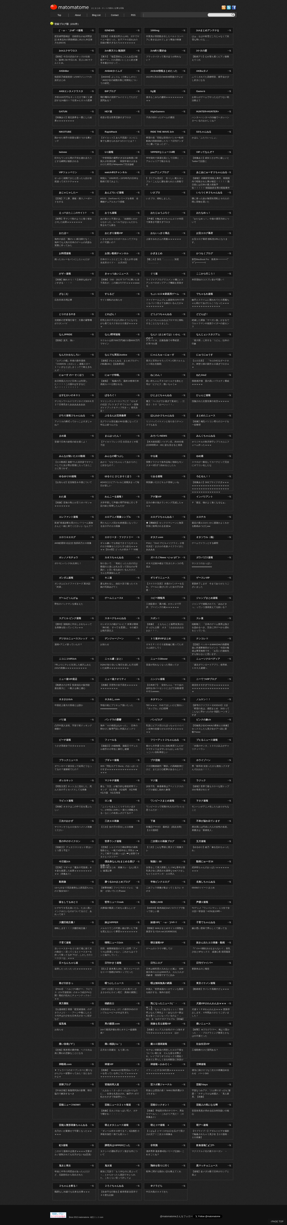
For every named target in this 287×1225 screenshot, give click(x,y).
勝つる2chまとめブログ (117, 881)
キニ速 (108, 577)
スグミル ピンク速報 (70, 618)
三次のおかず (66, 821)
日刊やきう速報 (113, 962)
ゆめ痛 (199, 456)
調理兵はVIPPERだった (117, 1145)
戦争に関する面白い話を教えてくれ (163, 1171)
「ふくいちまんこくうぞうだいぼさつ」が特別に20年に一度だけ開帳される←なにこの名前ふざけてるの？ (119, 809)
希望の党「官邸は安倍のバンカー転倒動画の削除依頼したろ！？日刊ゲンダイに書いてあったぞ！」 (164, 140)
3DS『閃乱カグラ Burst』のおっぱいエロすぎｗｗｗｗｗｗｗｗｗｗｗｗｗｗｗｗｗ (119, 769)
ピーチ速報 (65, 740)
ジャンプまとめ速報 (207, 598)
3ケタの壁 (201, 50)
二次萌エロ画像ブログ (162, 841)
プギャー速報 (112, 760)
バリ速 (62, 719)
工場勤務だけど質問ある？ (205, 1050)
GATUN (63, 111)
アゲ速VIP (155, 496)
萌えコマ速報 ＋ (159, 1125)
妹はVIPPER (111, 922)
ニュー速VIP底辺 (68, 679)
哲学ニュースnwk (114, 902)
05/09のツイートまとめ (203, 887)
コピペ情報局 (157, 598)
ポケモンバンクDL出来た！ (68, 563)
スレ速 (199, 618)
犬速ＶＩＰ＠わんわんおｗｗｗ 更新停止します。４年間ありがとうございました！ (211, 1012)
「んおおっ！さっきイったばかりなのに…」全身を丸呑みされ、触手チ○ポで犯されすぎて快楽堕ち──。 (119, 1093)
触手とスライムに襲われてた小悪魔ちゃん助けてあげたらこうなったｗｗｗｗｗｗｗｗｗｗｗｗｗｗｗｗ (210, 303)
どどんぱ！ (202, 314)
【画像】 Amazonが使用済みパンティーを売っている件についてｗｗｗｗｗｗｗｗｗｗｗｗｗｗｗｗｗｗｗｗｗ (119, 1073)
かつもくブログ (204, 253)
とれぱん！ (111, 314)
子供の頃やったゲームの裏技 (160, 117)
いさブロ (155, 192)
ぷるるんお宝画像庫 (115, 415)
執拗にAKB (156, 902)
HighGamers (157, 111)
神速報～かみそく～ (161, 1064)
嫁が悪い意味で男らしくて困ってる (209, 928)
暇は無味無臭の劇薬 (161, 983)
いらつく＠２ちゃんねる (209, 192)
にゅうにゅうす (204, 354)
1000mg (154, 30)
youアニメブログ (159, 172)
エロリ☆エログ (67, 537)
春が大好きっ (66, 983)
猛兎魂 (62, 1023)
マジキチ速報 (112, 780)
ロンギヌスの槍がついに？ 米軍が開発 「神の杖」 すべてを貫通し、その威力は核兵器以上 (119, 627)
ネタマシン (156, 699)
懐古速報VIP (157, 942)
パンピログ (156, 719)
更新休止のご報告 (200, 969)
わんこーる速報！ (114, 496)
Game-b (200, 91)
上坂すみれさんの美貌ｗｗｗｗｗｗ (163, 239)
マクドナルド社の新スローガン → (210, 1151)
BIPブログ (110, 91)
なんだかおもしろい (69, 354)
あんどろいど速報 (114, 192)
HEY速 (108, 111)
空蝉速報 (201, 1064)
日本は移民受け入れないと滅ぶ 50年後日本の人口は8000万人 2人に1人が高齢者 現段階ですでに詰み (165, 972)
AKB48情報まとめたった (163, 71)
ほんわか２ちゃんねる (162, 415)
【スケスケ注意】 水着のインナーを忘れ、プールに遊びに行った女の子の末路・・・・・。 (165, 586)
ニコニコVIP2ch (67, 658)
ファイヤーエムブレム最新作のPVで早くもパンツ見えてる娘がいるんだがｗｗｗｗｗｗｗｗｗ (165, 303)
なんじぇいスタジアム (208, 334)
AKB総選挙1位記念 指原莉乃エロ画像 (73, 543)
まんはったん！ (113, 435)
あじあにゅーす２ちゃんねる (211, 172)
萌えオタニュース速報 (116, 1125)
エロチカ (201, 517)
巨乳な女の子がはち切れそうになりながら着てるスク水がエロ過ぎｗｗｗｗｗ (119, 323)
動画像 (62, 881)
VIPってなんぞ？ (205, 152)
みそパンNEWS (158, 435)
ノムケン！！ (203, 699)
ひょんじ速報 (203, 395)
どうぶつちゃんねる (161, 314)
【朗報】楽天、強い (64, 340)
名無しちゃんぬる (205, 881)
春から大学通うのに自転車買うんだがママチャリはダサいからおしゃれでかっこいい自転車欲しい (164, 749)
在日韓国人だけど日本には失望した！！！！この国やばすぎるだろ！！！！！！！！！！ (71, 384)
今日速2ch (64, 861)
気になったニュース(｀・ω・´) (161, 1005)
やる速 (154, 456)
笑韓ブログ (65, 1084)
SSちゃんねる (203, 131)
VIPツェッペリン (68, 172)
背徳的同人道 (112, 1084)
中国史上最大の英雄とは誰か (69, 705)
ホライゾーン (203, 760)
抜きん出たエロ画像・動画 (210, 942)
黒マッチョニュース (207, 1165)
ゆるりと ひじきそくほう (118, 476)
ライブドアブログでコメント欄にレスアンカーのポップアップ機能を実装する (164, 282)
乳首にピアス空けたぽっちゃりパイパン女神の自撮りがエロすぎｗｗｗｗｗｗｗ (164, 728)
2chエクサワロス (68, 50)
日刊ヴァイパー (204, 962)
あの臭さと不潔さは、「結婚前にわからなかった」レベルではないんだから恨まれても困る (119, 221)
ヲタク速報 (202, 800)
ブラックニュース (68, 760)
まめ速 (62, 435)
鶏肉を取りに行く (159, 1165)
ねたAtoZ (201, 375)
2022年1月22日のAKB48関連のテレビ (164, 77)
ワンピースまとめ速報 (162, 800)
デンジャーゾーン (114, 638)
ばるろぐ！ (111, 395)
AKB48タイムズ (113, 71)
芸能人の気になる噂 (207, 1104)
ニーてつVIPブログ (206, 679)
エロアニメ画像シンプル (118, 517)
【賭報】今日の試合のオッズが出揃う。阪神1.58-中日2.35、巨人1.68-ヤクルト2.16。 (74, 59)
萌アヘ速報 (202, 1125)
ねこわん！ (156, 375)
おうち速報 (111, 212)
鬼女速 (108, 1165)
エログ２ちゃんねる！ (162, 517)
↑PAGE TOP (277, 1221)
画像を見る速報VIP (160, 1023)
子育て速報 (65, 942)
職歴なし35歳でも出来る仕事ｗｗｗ (72, 1191)
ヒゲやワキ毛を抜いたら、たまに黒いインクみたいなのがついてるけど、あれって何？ (73, 911)
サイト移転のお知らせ (111, 300)
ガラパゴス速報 (204, 557)
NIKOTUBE (65, 131)
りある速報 (156, 476)
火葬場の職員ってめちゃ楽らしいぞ (117, 908)
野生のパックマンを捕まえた (69, 604)
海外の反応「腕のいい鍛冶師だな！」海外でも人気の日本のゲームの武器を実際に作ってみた (73, 242)
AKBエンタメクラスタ (71, 91)
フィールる (111, 740)
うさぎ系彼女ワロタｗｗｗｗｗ (70, 746)
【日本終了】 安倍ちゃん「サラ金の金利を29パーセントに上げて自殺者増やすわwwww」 (165, 688)
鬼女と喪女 (65, 1165)
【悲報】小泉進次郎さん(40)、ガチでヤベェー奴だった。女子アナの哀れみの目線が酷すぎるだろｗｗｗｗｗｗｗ (119, 39)
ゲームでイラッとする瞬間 (205, 543)
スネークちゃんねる (115, 618)
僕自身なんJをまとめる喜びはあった (117, 863)
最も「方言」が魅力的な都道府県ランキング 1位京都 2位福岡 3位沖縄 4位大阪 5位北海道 (119, 789)
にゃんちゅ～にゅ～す (162, 354)
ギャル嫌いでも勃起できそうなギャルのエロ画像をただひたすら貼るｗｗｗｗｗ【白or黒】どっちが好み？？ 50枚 (119, 546)
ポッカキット (66, 780)
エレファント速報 (68, 517)
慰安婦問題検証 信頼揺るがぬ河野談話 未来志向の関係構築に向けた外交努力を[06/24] (73, 39)
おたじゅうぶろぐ (159, 212)
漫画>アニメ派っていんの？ (68, 644)
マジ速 (154, 780)
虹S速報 (63, 1145)
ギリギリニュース (159, 577)
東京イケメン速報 (205, 983)
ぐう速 (154, 273)
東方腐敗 (63, 1003)
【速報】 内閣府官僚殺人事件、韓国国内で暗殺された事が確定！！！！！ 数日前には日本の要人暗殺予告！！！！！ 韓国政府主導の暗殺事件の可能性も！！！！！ (211, 184)
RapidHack (111, 131)
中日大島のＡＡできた (157, 1191)
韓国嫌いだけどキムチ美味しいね (162, 482)
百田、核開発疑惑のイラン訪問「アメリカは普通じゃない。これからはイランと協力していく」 (119, 951)
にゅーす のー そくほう (71, 375)
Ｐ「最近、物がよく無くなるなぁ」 (209, 502)
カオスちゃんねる (114, 557)
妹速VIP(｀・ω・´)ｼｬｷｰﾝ (163, 922)
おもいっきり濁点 (159, 233)
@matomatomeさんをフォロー (176, 1216)
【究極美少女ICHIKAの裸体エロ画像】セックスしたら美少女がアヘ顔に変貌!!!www (211, 728)
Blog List (96, 15)
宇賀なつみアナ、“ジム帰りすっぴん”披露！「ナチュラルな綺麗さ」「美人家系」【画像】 (211, 1093)
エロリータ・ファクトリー (119, 537)
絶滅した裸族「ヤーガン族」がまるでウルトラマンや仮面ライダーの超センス (210, 323)
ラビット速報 (66, 800)
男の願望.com (112, 1023)
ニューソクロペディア (208, 658)
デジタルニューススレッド (73, 638)
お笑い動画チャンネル (116, 253)
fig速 (153, 91)
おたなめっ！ (203, 212)
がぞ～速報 (65, 273)
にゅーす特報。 (113, 375)
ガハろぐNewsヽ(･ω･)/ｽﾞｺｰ (165, 557)
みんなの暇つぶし (114, 456)
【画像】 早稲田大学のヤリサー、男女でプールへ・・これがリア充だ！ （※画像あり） (165, 1113)
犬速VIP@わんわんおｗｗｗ (211, 1003)
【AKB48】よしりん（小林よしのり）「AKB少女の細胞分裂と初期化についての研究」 (119, 80)
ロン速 (108, 800)
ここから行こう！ (205, 273)
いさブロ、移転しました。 (159, 198)
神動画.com (65, 1064)
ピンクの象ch (203, 719)
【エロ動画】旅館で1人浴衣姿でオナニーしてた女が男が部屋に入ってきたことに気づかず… (74, 465)
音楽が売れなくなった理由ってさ (162, 664)
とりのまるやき (67, 314)
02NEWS (109, 30)
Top (59, 15)
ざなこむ (63, 294)
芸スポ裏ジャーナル (161, 1084)
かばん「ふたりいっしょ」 (205, 137)
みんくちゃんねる (205, 435)
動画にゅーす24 (204, 861)
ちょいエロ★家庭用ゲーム (164, 294)
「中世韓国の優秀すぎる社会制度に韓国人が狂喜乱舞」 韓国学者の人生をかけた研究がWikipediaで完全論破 (119, 161)
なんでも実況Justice (116, 354)
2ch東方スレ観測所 (115, 50)
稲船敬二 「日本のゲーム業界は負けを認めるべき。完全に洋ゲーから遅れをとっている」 (210, 627)
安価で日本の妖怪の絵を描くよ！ (71, 441)
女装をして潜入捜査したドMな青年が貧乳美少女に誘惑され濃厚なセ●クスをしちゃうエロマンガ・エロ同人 (165, 870)
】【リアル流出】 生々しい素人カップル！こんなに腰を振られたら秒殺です (164, 181)
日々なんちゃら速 (68, 962)
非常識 (154, 1145)
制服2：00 (156, 861)
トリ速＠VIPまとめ (160, 638)
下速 (152, 821)
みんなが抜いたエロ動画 (72, 456)
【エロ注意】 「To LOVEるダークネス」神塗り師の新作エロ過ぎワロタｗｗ (210, 363)
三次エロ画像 (112, 821)
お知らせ (104, 644)
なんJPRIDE (65, 334)
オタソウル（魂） (205, 537)
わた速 (62, 496)
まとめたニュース (205, 415)
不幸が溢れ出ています (208, 821)
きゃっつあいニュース (116, 273)
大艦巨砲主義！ (67, 922)
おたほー (63, 233)
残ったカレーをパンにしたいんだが (72, 259)
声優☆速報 (202, 902)
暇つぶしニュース (114, 983)
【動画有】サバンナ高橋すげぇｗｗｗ (210, 989)
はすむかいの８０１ (69, 395)
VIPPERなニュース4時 (162, 152)
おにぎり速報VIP (114, 233)
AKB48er (64, 71)
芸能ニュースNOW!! (70, 1104)
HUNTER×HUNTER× (207, 111)
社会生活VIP (203, 1044)
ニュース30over (159, 658)
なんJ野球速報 (112, 334)
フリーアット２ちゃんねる (164, 740)
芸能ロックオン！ (159, 1104)
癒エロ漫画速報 (158, 1044)
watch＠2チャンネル (116, 172)
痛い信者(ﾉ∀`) (66, 1044)
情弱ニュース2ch (114, 942)
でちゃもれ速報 (204, 294)
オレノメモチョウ (68, 557)
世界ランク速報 (113, 841)
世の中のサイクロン (69, 841)
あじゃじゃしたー (68, 192)
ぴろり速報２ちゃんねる (72, 415)
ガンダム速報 (66, 577)
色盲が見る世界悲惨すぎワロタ (115, 117)
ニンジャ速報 (157, 679)
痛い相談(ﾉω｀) (113, 1044)
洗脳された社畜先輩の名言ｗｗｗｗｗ (210, 401)
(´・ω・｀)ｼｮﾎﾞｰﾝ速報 (71, 30)
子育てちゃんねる (205, 922)
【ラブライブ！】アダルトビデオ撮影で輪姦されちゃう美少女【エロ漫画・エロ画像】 (210, 1134)
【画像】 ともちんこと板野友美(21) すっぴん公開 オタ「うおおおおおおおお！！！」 (166, 627)
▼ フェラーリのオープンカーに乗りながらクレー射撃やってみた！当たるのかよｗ (73, 1073)
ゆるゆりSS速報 (67, 476)
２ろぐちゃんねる (114, 1185)
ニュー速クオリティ (115, 679)
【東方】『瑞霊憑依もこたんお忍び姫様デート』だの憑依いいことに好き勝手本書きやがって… (119, 59)
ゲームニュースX (114, 598)
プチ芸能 (155, 760)
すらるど (109, 294)
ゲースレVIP (203, 577)
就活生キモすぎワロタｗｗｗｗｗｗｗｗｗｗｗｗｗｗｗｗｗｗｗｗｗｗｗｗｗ (210, 688)
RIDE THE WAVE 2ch (162, 131)
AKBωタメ (202, 71)
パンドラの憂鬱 (113, 719)
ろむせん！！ (203, 476)
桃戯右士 (109, 1003)
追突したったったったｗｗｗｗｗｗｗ (73, 969)
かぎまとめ (156, 253)
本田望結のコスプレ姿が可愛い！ (208, 279)
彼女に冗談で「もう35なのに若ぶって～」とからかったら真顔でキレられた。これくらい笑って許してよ (119, 1174)
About (78, 15)
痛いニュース (203, 1023)
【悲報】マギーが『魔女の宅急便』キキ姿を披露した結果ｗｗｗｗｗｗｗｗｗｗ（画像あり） (73, 870)
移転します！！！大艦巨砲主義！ (71, 928)
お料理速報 (65, 253)
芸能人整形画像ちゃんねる (73, 1125)
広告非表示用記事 (63, 300)
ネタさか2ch (65, 699)
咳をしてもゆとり (68, 902)
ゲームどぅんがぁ (68, 598)
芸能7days (202, 1084)
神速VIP (109, 1064)
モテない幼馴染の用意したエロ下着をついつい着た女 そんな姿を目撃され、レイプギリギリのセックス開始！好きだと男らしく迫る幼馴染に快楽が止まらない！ (164, 1056)
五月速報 (201, 841)
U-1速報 (109, 152)
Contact (114, 15)
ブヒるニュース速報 (207, 740)
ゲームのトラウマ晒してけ (159, 948)
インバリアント (204, 496)
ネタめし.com (112, 699)
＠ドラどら (156, 1185)
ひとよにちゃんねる (161, 395)
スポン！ (155, 618)
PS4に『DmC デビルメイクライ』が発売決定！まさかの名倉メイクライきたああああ (165, 546)
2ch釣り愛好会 (158, 50)
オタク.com (156, 537)
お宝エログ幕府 (204, 233)
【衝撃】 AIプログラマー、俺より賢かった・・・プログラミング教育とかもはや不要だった (211, 1032)
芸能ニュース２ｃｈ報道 (118, 1104)
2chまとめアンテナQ (207, 30)
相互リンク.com (96, 1217)
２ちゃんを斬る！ (68, 1185)
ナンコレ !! (202, 638)
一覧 (92, 30)
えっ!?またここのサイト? (72, 212)
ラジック (201, 780)
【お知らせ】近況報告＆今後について (73, 482)
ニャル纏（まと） (114, 658)
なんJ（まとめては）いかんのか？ (163, 336)
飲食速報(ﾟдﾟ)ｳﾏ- (205, 1145)
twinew (63, 152)
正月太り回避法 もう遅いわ (114, 1050)
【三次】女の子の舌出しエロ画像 (116, 827)
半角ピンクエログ (159, 881)
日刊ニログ (156, 962)
